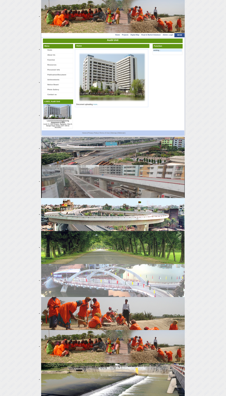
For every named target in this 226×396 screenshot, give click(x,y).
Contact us (50, 95)
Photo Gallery (51, 90)
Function (49, 61)
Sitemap (114, 133)
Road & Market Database (151, 35)
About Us (49, 56)
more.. (95, 104)
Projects (125, 35)
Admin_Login (168, 35)
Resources (50, 66)
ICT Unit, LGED (143, 138)
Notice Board (51, 85)
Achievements (52, 80)
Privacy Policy (93, 133)
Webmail (121, 133)
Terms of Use (104, 133)
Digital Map (135, 35)
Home (117, 35)
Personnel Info (52, 71)
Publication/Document (55, 76)
